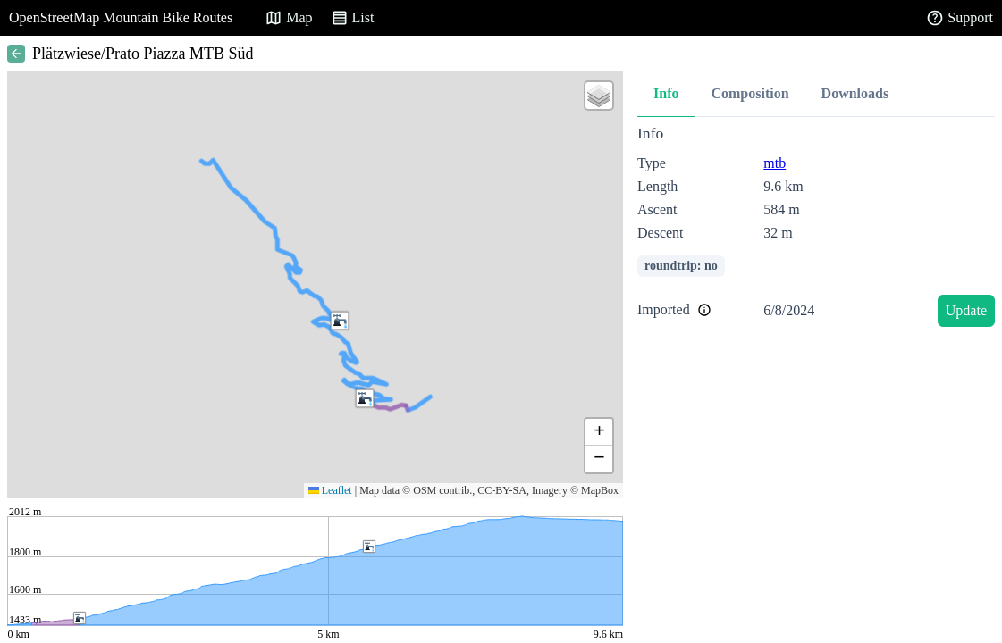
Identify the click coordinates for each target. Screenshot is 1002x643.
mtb (774, 163)
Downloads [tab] (855, 93)
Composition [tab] (749, 93)
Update (966, 310)
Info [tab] (665, 93)
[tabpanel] (816, 229)
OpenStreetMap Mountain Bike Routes (120, 17)
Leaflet (330, 490)
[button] (364, 398)
